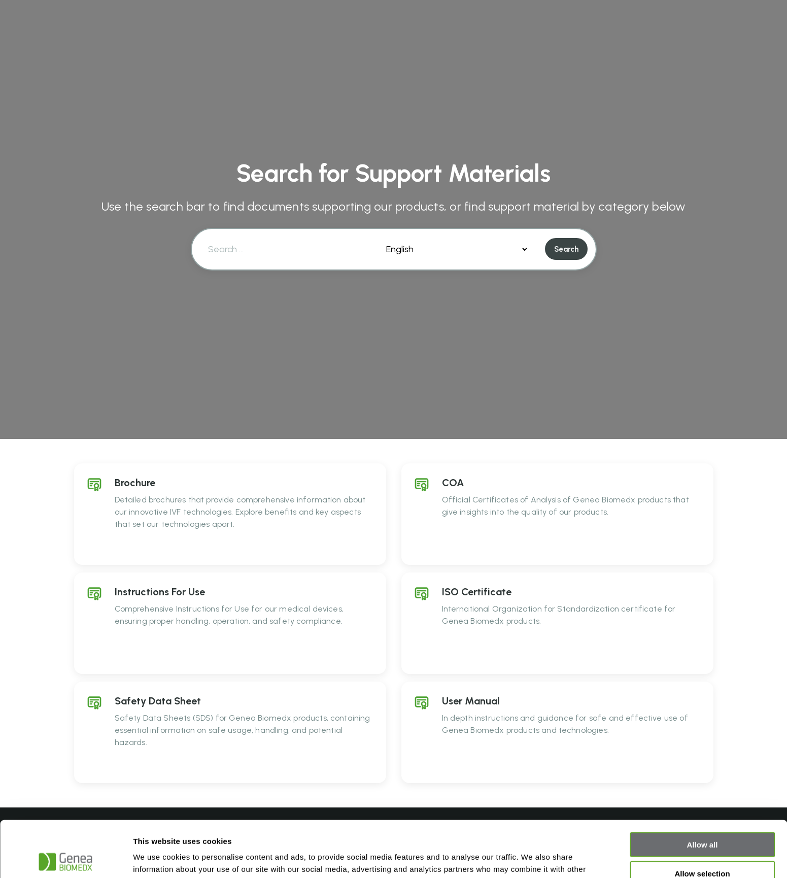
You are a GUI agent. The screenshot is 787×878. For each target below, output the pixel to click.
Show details (532, 858)
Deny (702, 845)
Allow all (702, 788)
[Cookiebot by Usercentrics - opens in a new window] (65, 858)
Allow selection (702, 817)
